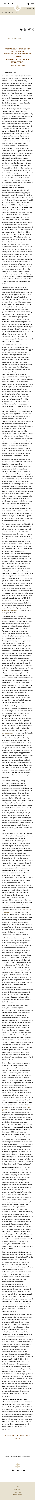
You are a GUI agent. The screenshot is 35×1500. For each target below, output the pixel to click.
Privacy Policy (17, 1494)
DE (9, 38)
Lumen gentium (7, 733)
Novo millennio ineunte (10, 610)
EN (12, 38)
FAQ (18, 1486)
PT (26, 38)
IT (23, 38)
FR (20, 38)
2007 (9, 12)
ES (16, 38)
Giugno (14, 12)
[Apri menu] (32, 4)
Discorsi (4, 12)
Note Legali (17, 1489)
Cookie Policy (17, 1492)
